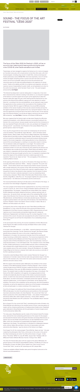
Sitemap (74, 383)
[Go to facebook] (76, 387)
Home (4, 12)
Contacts (48, 383)
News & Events (10, 12)
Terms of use (69, 383)
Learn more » (68, 376)
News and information (19, 12)
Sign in (31, 1)
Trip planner (44, 1)
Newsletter (53, 383)
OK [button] (1, 389)
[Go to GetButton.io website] (76, 390)
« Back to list (7, 357)
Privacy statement (61, 383)
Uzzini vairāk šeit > (15, 390)
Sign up (37, 1)
